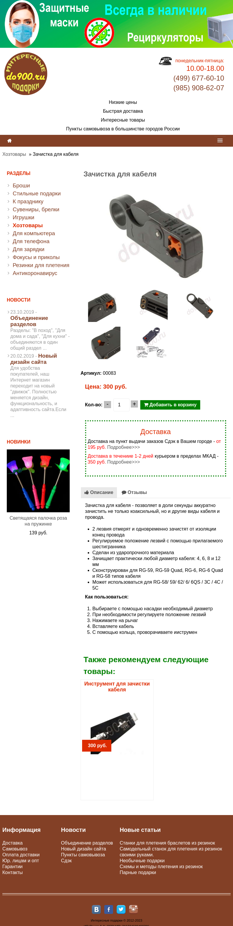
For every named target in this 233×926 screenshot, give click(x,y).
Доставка (12, 842)
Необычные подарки (142, 860)
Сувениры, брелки (36, 209)
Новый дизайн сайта (33, 359)
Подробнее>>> (123, 447)
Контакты (12, 872)
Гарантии (12, 866)
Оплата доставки (21, 854)
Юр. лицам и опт (20, 860)
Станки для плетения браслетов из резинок (167, 842)
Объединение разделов (29, 321)
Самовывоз (14, 848)
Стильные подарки (37, 193)
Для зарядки (28, 249)
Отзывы (134, 492)
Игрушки (23, 217)
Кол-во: (93, 404)
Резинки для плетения (41, 265)
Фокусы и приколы (36, 257)
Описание (98, 492)
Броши (21, 185)
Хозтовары (14, 154)
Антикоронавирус (35, 273)
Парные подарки (138, 872)
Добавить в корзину (170, 404)
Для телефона (31, 241)
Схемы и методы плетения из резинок (161, 866)
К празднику (28, 201)
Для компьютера (34, 233)
